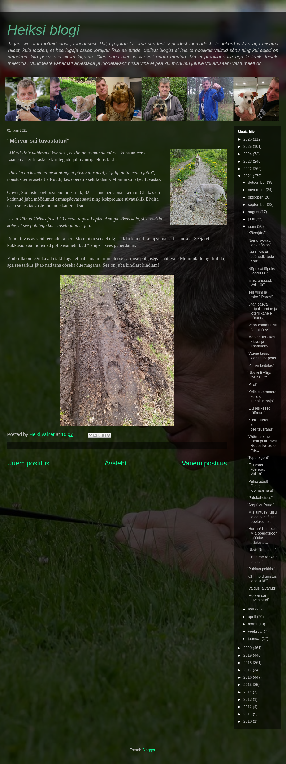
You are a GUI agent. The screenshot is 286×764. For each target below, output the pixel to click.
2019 (248, 655)
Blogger (148, 750)
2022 (248, 169)
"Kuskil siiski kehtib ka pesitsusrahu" (260, 424)
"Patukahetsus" (260, 498)
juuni (252, 226)
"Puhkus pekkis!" (261, 569)
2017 (248, 670)
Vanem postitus (204, 463)
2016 (248, 677)
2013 (248, 700)
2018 (248, 663)
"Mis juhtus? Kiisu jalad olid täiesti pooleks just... (262, 516)
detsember (257, 182)
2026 (248, 139)
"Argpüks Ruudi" (260, 505)
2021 (248, 176)
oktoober (256, 197)
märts (253, 624)
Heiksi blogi (43, 30)
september (257, 205)
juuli (252, 219)
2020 (248, 648)
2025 (248, 147)
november (257, 190)
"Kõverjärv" (256, 233)
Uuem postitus (28, 463)
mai (251, 609)
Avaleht (116, 463)
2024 (248, 154)
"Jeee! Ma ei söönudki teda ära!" (260, 256)
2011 (248, 714)
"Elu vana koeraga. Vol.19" (256, 469)
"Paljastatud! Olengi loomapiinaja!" (260, 485)
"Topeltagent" (258, 458)
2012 (248, 707)
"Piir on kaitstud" (260, 365)
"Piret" (252, 384)
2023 (248, 161)
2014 (248, 692)
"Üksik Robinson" (261, 550)
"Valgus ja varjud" (261, 588)
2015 (248, 685)
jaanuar (255, 639)
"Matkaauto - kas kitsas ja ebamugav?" (261, 341)
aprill (252, 617)
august (254, 212)
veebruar (256, 631)
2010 (248, 721)
